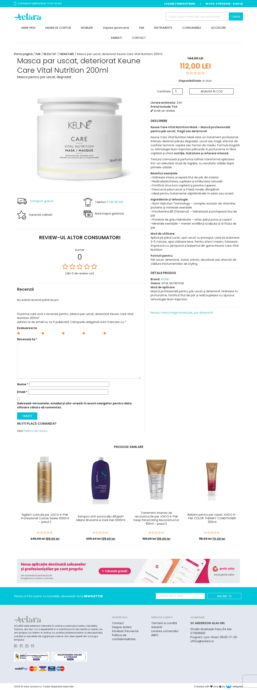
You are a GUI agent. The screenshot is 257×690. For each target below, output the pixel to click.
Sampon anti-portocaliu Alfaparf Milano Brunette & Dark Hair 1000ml (100, 518)
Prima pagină (23, 54)
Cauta (236, 16)
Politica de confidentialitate (124, 637)
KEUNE (164, 279)
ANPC (155, 635)
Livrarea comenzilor (164, 631)
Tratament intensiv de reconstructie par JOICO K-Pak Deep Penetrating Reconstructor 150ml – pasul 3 (156, 518)
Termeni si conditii (164, 623)
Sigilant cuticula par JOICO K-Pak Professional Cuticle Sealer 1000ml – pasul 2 (45, 518)
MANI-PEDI (28, 28)
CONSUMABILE (191, 28)
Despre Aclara (122, 627)
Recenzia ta (27, 339)
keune (155, 312)
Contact (118, 623)
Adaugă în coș (211, 91)
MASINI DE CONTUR (58, 28)
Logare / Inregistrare (179, 3)
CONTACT (139, 38)
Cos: (224, 3)
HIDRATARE (67, 54)
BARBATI (116, 38)
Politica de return (35, 431)
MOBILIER (87, 28)
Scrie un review (163, 110)
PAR (141, 28)
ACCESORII (218, 28)
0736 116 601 (54, 3)
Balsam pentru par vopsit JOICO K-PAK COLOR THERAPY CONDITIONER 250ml (212, 518)
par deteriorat (203, 312)
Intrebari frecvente (125, 631)
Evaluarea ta (27, 328)
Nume (22, 384)
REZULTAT (50, 54)
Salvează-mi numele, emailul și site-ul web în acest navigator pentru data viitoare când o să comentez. (74, 405)
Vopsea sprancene (116, 28)
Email (22, 392)
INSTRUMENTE (163, 28)
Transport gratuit (41, 201)
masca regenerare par (176, 312)
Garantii (156, 627)
